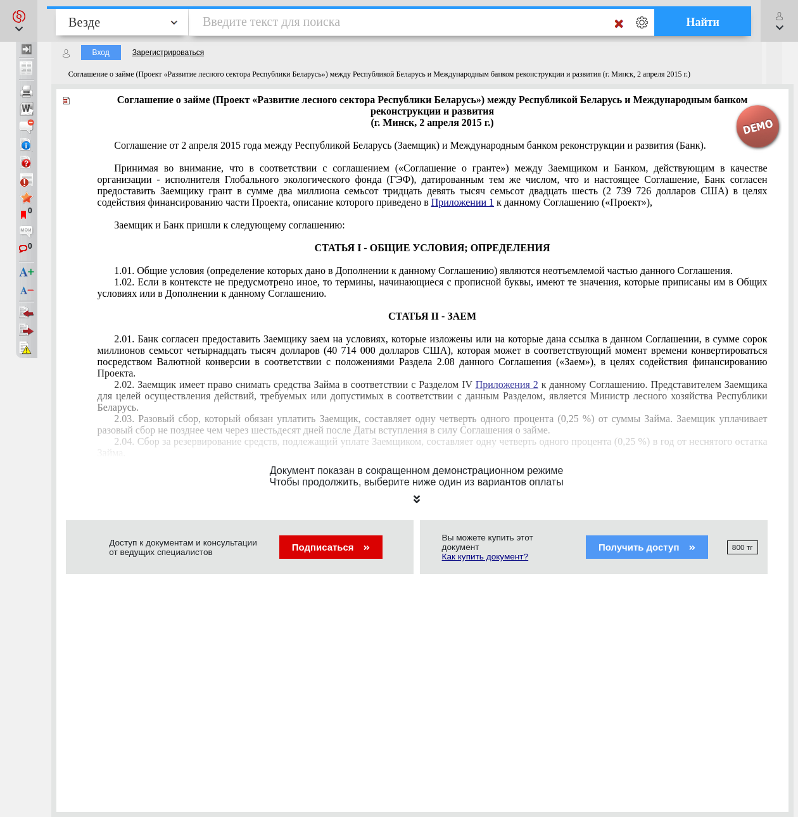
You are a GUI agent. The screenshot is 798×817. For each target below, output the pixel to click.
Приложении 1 (462, 202)
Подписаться (331, 547)
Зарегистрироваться (168, 52)
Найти (702, 22)
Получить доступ (646, 547)
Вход (101, 52)
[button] (18, 21)
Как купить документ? (485, 556)
